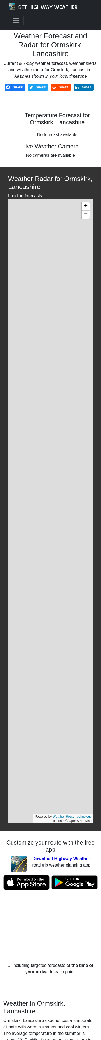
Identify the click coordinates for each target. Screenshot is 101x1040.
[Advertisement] (50, 926)
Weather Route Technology (72, 816)
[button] (86, 206)
